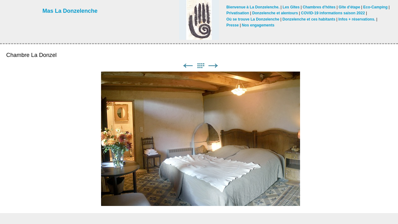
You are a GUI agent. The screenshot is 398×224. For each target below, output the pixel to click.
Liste (200, 66)
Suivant (213, 66)
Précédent (188, 66)
